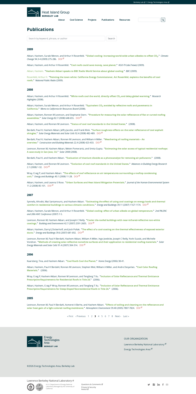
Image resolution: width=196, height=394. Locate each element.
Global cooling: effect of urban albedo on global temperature (119, 210)
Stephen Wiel (88, 267)
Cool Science (76, 19)
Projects (92, 19)
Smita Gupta (96, 148)
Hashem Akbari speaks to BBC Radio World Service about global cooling (84, 71)
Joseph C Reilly (77, 220)
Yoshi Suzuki (135, 238)
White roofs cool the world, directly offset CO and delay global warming (110, 96)
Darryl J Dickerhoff (53, 229)
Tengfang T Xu (91, 276)
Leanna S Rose (56, 182)
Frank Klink (84, 130)
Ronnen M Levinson (54, 114)
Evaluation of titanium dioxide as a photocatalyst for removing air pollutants (109, 157)
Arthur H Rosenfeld (74, 55)
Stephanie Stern (78, 114)
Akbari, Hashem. (35, 71)
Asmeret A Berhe (73, 304)
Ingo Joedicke (105, 238)
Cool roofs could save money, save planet (93, 65)
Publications (108, 19)
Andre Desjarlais (126, 267)
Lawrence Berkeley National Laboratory (145, 344)
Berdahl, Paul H (35, 130)
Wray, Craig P (33, 173)
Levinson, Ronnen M (37, 148)
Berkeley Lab (139, 2)
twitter (149, 385)
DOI (61, 59)
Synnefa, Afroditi (35, 201)
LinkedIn (158, 385)
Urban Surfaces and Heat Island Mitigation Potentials (95, 182)
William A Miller (94, 139)
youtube (167, 385)
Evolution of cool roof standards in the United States (100, 163)
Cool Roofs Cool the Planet (81, 261)
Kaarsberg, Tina (35, 261)
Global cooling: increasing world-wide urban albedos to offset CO (122, 55)
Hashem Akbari (51, 130)
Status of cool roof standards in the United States (98, 124)
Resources (124, 19)
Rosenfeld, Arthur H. (37, 77)
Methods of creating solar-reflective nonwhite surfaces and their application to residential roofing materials (97, 241)
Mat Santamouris (54, 201)
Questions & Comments (92, 384)
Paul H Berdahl (56, 238)
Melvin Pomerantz (74, 148)
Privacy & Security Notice (88, 388)
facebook (163, 385)
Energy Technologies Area (158, 2)
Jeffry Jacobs (67, 130)
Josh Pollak (73, 229)
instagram (153, 385)
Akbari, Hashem (35, 55)
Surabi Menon (51, 55)
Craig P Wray (50, 285)
